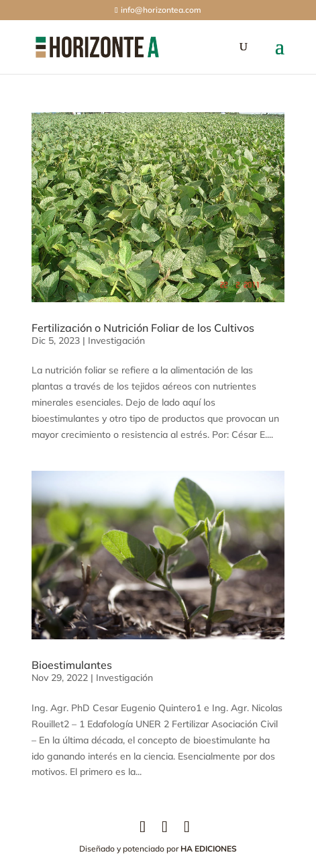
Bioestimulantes (72, 665)
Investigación (116, 340)
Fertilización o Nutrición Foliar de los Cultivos (143, 327)
